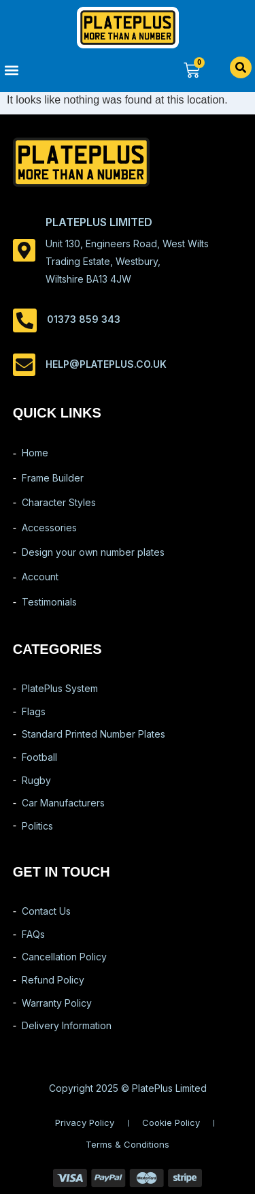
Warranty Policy (57, 1003)
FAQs (33, 934)
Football (39, 757)
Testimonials (49, 602)
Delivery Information (67, 1025)
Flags (34, 711)
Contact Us (46, 911)
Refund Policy (53, 980)
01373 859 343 (83, 319)
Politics (37, 826)
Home (35, 452)
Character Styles (59, 502)
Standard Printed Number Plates (93, 734)
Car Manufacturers (63, 802)
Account (40, 576)
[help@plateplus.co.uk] (24, 365)
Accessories (49, 527)
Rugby (36, 780)
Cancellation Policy (64, 956)
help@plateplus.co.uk (106, 364)
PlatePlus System (60, 688)
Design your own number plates (93, 552)
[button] (64, 70)
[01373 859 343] (25, 320)
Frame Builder (53, 478)
